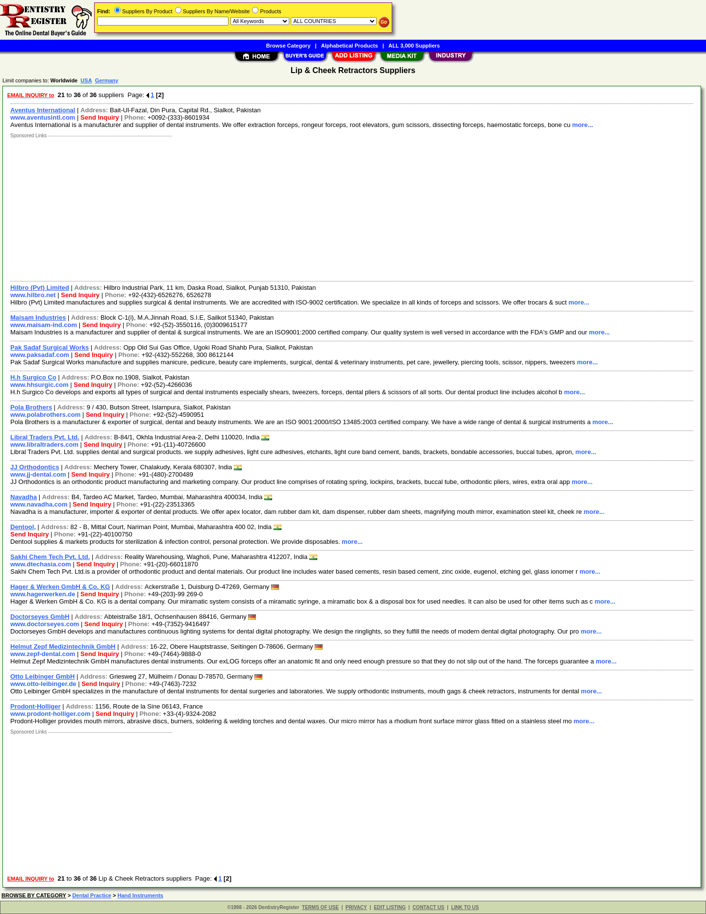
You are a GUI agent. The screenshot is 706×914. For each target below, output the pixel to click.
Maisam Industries (38, 317)
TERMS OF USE (320, 907)
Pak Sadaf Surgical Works (49, 347)
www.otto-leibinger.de (43, 683)
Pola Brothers (31, 407)
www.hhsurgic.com (39, 384)
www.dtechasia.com (40, 564)
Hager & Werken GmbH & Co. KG (60, 586)
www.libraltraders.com (44, 444)
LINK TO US (465, 907)
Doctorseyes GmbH (40, 616)
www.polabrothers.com (45, 414)
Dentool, (23, 527)
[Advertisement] (300, 207)
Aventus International (42, 110)
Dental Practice (91, 895)
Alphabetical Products (349, 46)
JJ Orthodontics (34, 467)
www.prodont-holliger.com (50, 713)
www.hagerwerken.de (42, 594)
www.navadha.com (39, 504)
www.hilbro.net (33, 295)
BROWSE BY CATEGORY (33, 895)
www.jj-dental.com (38, 474)
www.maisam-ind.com (43, 325)
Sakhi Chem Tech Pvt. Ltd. (50, 556)
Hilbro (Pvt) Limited (39, 287)
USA (86, 80)
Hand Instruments (140, 895)
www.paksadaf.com (39, 354)
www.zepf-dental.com (42, 654)
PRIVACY (356, 907)
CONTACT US (428, 907)
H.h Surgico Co (33, 377)
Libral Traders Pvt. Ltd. (44, 437)
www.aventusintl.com (42, 117)
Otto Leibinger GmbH (42, 676)
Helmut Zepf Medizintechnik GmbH (63, 646)
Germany (107, 80)
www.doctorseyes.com (44, 624)
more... (582, 124)
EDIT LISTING (389, 907)
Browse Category (288, 46)
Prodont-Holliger (35, 706)
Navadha (23, 497)
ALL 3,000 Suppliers (414, 46)
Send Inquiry (99, 117)
